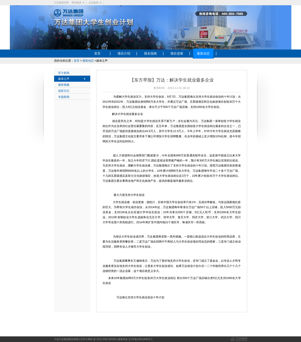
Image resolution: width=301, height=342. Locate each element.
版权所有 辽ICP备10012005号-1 (135, 339)
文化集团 (93, 2)
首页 (76, 60)
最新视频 (63, 84)
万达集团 (239, 339)
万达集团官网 (61, 2)
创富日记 (63, 90)
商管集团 (76, 2)
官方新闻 (63, 72)
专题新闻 (63, 96)
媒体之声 (63, 78)
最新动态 (88, 60)
